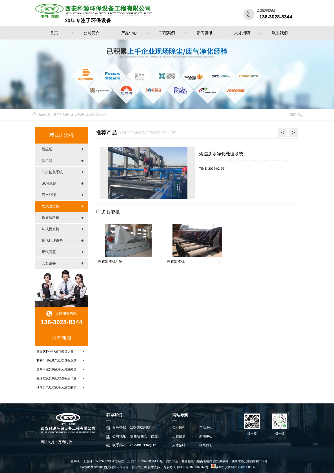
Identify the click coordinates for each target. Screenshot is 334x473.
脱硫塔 (47, 149)
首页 (54, 33)
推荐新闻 (61, 338)
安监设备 (49, 263)
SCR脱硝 (49, 183)
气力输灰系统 (52, 172)
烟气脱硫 (49, 252)
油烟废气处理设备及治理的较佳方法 (61, 387)
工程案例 (167, 33)
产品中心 (129, 33)
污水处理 (49, 195)
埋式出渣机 (61, 135)
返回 (293, 115)
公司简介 (92, 33)
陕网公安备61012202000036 (233, 467)
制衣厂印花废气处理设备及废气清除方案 (64, 360)
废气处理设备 (52, 240)
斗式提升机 (50, 229)
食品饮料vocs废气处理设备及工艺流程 (62, 351)
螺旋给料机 (50, 217)
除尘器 (47, 160)
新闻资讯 (204, 33)
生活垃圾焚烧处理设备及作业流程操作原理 (65, 378)
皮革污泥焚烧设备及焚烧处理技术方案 (62, 369)
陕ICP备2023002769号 (193, 467)
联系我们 (280, 33)
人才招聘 (242, 33)
